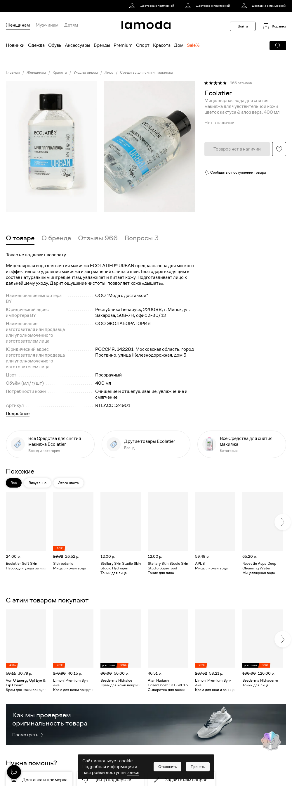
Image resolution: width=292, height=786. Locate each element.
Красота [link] (60, 72)
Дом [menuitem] (178, 45)
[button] (278, 45)
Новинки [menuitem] (15, 45)
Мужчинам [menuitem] (47, 25)
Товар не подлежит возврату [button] (36, 255)
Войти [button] (243, 26)
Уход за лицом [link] (86, 72)
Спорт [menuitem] (143, 45)
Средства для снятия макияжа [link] (146, 72)
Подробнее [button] (17, 414)
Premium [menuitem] (123, 45)
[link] (152, 6)
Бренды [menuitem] (102, 45)
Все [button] (14, 482)
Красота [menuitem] (162, 45)
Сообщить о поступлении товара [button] (238, 172)
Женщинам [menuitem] (18, 25)
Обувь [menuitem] (54, 45)
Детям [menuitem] (71, 25)
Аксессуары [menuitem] (77, 45)
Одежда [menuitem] (36, 45)
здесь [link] (133, 772)
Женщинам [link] (36, 72)
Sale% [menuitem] (193, 45)
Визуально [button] (37, 482)
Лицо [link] (109, 72)
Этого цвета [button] (68, 482)
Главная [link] (13, 72)
